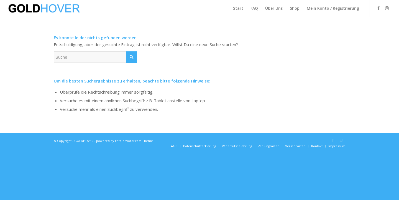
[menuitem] (238, 8)
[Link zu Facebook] (378, 8)
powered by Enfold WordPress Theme (124, 141)
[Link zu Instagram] (387, 8)
